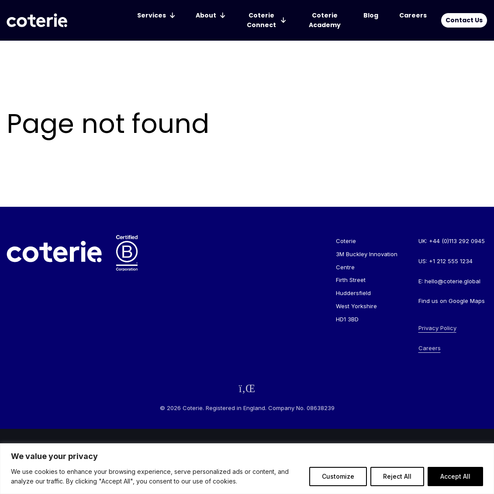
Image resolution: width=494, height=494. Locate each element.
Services (151, 15)
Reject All (397, 476)
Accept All (455, 476)
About (206, 15)
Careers (413, 15)
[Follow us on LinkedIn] (247, 388)
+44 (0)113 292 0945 (457, 240)
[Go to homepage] (37, 20)
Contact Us (464, 20)
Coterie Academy (325, 20)
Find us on (451, 300)
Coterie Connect (261, 20)
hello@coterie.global (452, 281)
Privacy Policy (437, 327)
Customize (338, 476)
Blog (370, 15)
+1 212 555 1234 (451, 260)
